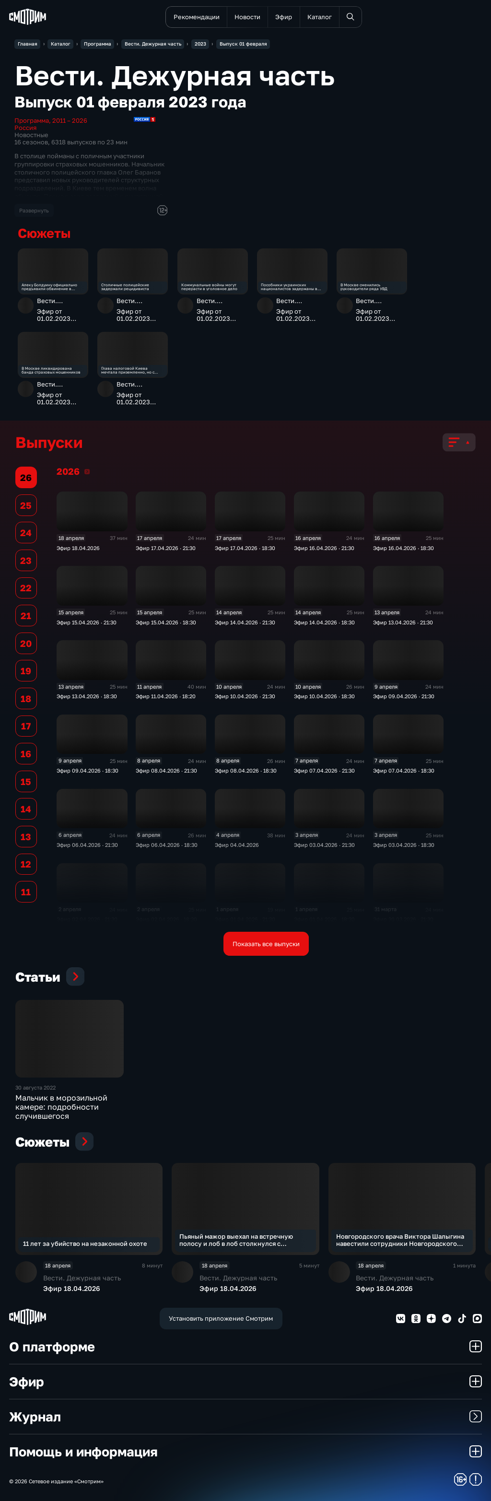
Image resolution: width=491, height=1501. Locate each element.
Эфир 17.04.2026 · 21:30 (166, 548)
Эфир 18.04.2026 (78, 548)
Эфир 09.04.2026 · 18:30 (87, 770)
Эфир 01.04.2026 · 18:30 (324, 919)
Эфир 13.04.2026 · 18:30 (87, 696)
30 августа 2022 (35, 1087)
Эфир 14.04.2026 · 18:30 (324, 622)
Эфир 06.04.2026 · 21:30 (87, 845)
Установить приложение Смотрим (221, 1318)
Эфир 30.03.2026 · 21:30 (403, 919)
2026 (87, 471)
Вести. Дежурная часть (61, 304)
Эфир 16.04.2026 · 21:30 (324, 548)
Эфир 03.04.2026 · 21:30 (324, 845)
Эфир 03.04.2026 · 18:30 (403, 845)
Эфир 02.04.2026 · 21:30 (87, 919)
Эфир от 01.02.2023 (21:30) (53, 315)
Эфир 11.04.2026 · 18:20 (166, 696)
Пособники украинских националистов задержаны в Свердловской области (289, 287)
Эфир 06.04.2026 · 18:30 (167, 845)
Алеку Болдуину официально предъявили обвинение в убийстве (49, 287)
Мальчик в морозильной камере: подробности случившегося (61, 1107)
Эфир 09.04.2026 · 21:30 (403, 696)
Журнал (245, 1416)
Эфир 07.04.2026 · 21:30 (324, 770)
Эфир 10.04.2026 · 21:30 (245, 696)
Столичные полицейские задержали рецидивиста (125, 287)
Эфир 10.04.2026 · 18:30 (324, 696)
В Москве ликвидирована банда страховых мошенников (51, 370)
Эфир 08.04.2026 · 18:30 (246, 770)
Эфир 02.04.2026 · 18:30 (166, 919)
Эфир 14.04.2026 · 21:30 (245, 622)
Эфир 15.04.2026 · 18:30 (166, 622)
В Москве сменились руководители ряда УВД (363, 287)
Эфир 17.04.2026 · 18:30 (245, 548)
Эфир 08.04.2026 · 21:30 (166, 770)
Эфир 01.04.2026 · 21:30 (245, 919)
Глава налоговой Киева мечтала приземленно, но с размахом (127, 370)
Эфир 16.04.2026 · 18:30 (403, 548)
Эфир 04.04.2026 (237, 845)
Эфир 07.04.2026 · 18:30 (403, 770)
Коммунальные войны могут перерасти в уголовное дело (209, 287)
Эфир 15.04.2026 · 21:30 (87, 622)
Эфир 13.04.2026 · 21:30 (403, 622)
